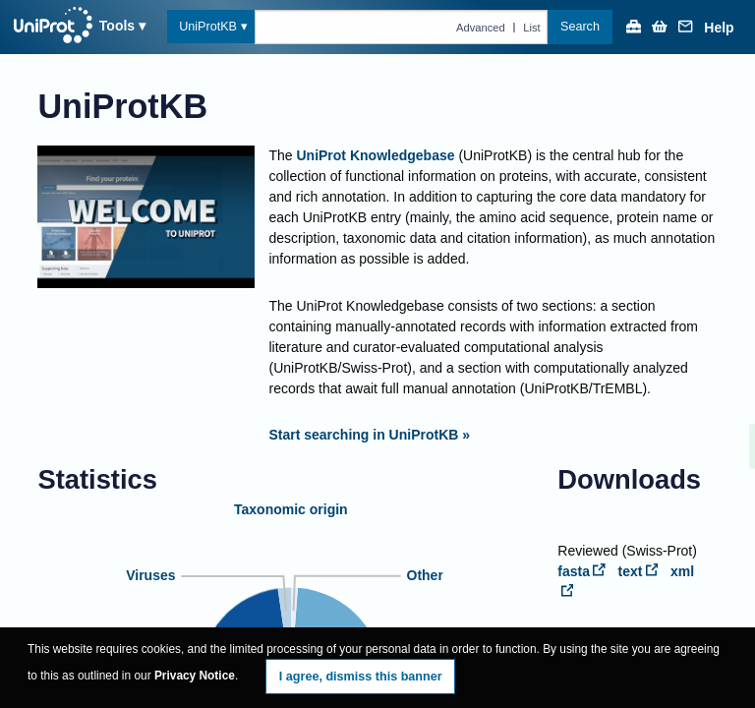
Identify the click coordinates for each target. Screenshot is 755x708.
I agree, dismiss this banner (360, 676)
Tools (117, 25)
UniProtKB (208, 26)
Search (580, 26)
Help (718, 28)
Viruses (150, 575)
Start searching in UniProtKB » (369, 434)
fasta (581, 571)
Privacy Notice (194, 675)
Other (424, 575)
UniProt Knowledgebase (375, 155)
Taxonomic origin (291, 509)
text (638, 571)
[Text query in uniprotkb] (402, 26)
